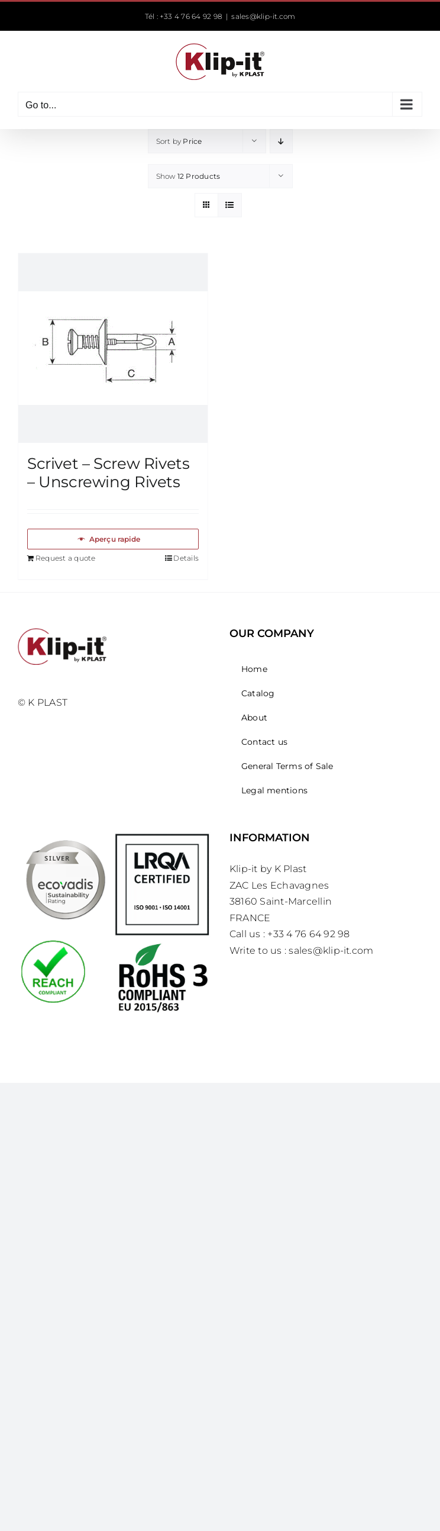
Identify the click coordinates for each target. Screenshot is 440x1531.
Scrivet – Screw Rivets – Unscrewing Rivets (108, 472)
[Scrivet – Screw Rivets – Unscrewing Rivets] (113, 348)
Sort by (179, 141)
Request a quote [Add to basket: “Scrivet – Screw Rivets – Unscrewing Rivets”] (65, 558)
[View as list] (229, 205)
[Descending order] (281, 141)
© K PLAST (42, 702)
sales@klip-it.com (263, 16)
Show (188, 176)
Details (186, 558)
